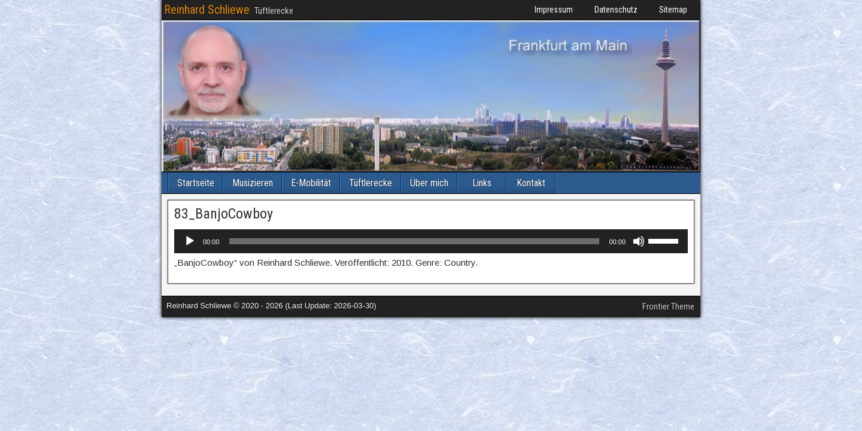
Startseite (195, 183)
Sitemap (673, 9)
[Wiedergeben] (190, 241)
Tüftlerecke (370, 183)
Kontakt (531, 183)
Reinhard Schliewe (207, 9)
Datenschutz (616, 9)
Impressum (554, 9)
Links (481, 183)
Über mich (429, 183)
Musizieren (252, 183)
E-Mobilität (311, 183)
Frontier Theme (668, 306)
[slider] (414, 241)
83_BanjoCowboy (223, 213)
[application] (431, 241)
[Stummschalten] (639, 241)
